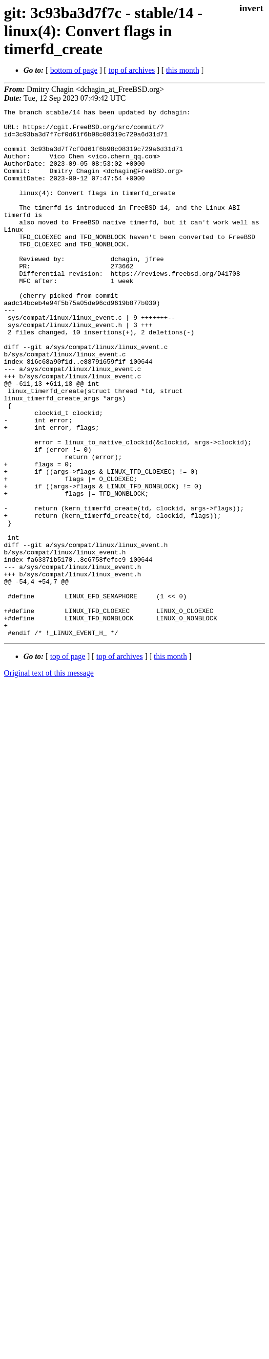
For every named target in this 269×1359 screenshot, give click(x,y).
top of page (67, 762)
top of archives (131, 70)
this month (182, 70)
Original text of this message (49, 778)
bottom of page (74, 70)
